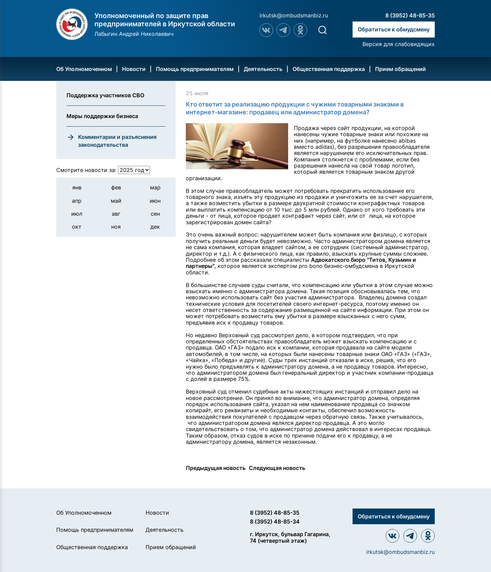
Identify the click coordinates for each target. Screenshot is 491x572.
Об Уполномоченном (84, 69)
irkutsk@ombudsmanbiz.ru (293, 15)
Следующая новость (277, 467)
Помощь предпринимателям (195, 69)
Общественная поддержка (329, 69)
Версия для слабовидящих (398, 44)
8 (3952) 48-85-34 (275, 521)
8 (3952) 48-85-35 (410, 15)
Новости (134, 69)
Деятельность (263, 69)
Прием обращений (400, 69)
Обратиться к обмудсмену (394, 29)
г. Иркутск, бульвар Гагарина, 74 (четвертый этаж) (290, 537)
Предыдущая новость (216, 467)
